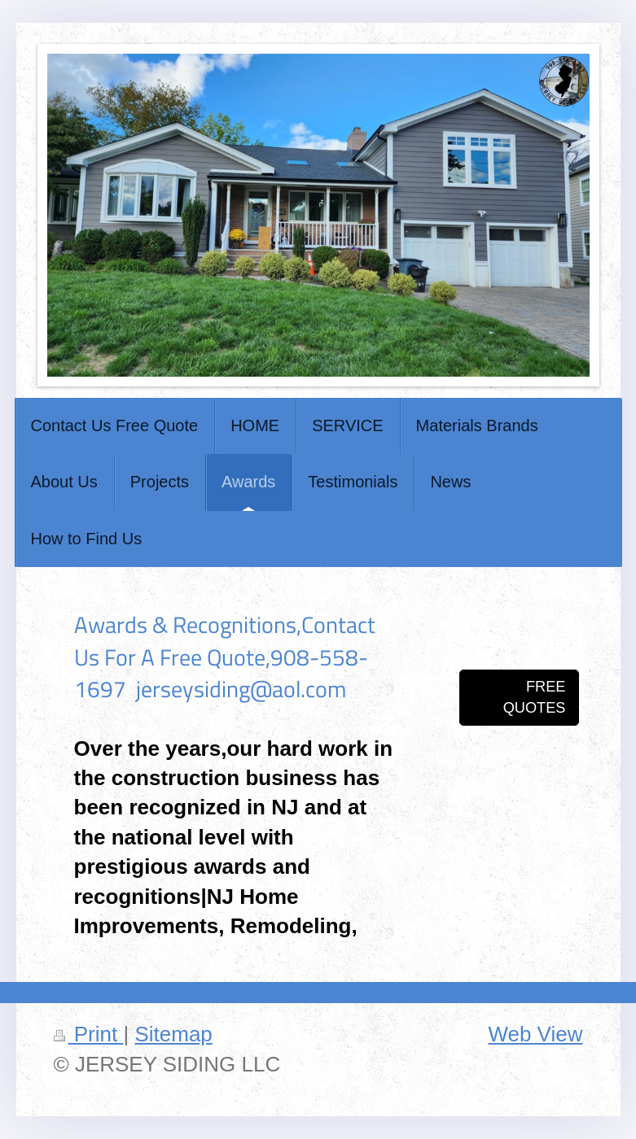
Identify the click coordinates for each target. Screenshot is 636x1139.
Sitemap (173, 1034)
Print (89, 1034)
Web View (535, 1034)
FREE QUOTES (534, 697)
